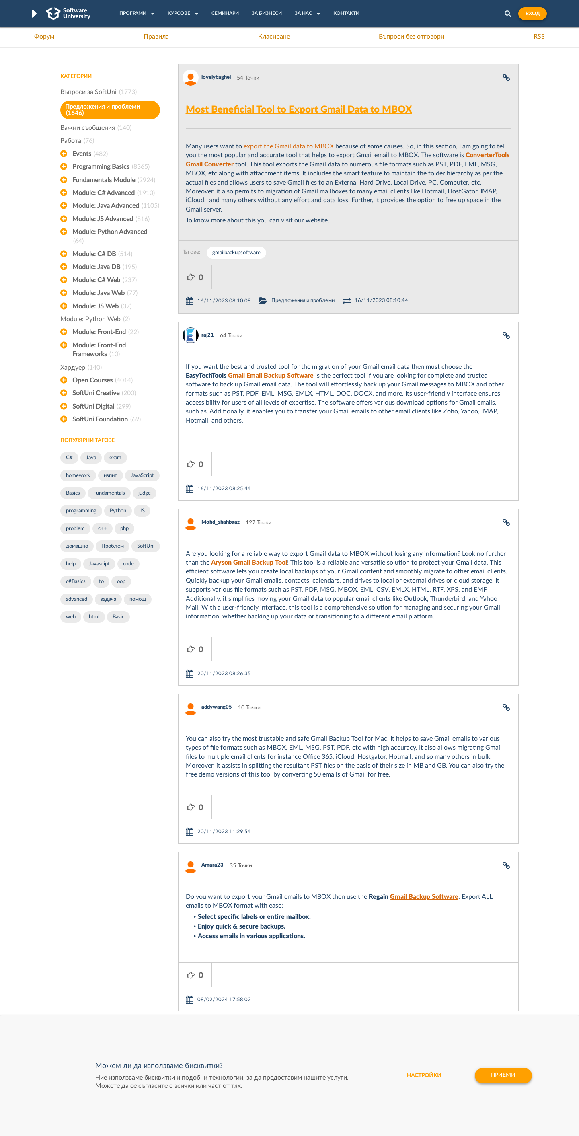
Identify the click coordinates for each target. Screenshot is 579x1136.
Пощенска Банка (356, 1014)
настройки (422, 1075)
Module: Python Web (95, 319)
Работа (77, 140)
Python (118, 511)
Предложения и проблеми (102, 110)
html (94, 617)
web (71, 617)
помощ (137, 599)
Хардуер (81, 367)
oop (121, 581)
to (101, 581)
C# (69, 457)
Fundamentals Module (113, 180)
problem (75, 528)
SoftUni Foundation (106, 419)
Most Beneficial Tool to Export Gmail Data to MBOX (299, 110)
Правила (156, 36)
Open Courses (102, 380)
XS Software (350, 965)
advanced (76, 599)
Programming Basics (111, 166)
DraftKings (348, 1002)
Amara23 (212, 768)
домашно (77, 546)
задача (108, 599)
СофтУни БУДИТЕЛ (264, 1002)
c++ (102, 528)
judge (144, 493)
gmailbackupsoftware (236, 252)
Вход (533, 13)
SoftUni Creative (104, 393)
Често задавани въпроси (92, 965)
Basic (118, 617)
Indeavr (344, 989)
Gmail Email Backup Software (271, 351)
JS (142, 511)
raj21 (207, 311)
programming (81, 511)
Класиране (274, 36)
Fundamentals (109, 493)
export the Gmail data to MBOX (289, 146)
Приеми (503, 1075)
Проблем (112, 546)
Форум (44, 36)
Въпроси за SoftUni (98, 92)
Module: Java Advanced (115, 205)
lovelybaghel (216, 77)
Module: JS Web (101, 306)
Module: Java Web (105, 293)
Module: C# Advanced (113, 193)
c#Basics (76, 581)
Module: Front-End (105, 332)
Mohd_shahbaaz (220, 474)
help (71, 564)
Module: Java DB (104, 267)
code (128, 564)
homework (78, 475)
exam (115, 457)
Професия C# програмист (93, 1014)
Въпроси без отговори (411, 36)
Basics (73, 493)
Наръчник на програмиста (94, 989)
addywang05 (216, 634)
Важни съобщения (95, 127)
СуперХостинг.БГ (357, 977)
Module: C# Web (104, 280)
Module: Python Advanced (109, 237)
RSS (539, 36)
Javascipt (99, 564)
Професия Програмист (90, 1002)
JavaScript (142, 475)
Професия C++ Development (179, 983)
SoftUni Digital (101, 406)
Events (90, 154)
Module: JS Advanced (111, 219)
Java (91, 457)
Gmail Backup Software (424, 800)
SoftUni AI (252, 989)
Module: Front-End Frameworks (99, 350)
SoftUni (145, 546)
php (124, 528)
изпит (110, 475)
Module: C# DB (102, 254)
